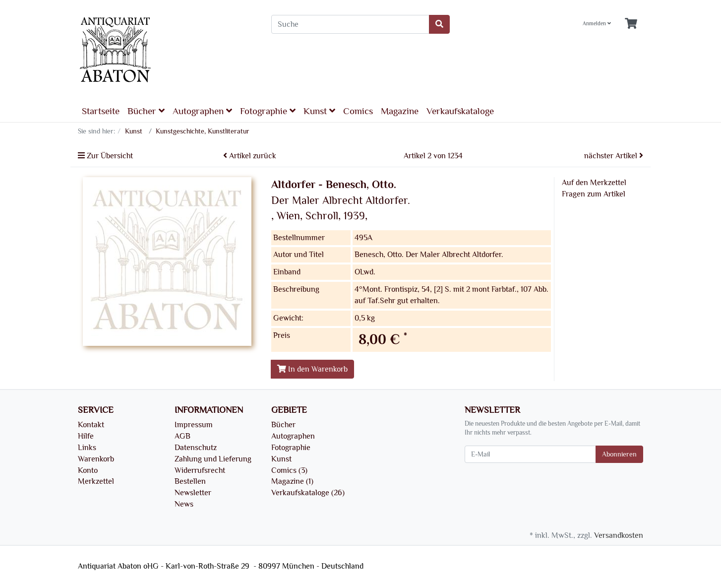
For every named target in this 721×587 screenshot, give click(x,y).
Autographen (202, 111)
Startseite (101, 111)
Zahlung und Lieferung (213, 459)
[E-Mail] (530, 454)
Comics (358, 111)
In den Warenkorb (312, 369)
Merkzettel (96, 481)
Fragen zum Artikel (593, 194)
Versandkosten (618, 535)
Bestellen (190, 481)
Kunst (319, 111)
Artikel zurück (249, 155)
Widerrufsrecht (200, 470)
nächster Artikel (613, 155)
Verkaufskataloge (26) (308, 492)
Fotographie (268, 111)
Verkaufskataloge (460, 111)
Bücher (146, 111)
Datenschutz (196, 447)
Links (87, 447)
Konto (88, 470)
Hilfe (86, 436)
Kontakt (91, 424)
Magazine (400, 111)
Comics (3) (289, 470)
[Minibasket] (631, 24)
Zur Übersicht (105, 155)
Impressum (194, 424)
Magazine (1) (292, 481)
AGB (182, 436)
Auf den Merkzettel (594, 182)
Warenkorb (96, 459)
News (184, 504)
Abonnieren (619, 454)
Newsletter (193, 492)
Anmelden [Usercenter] (597, 23)
